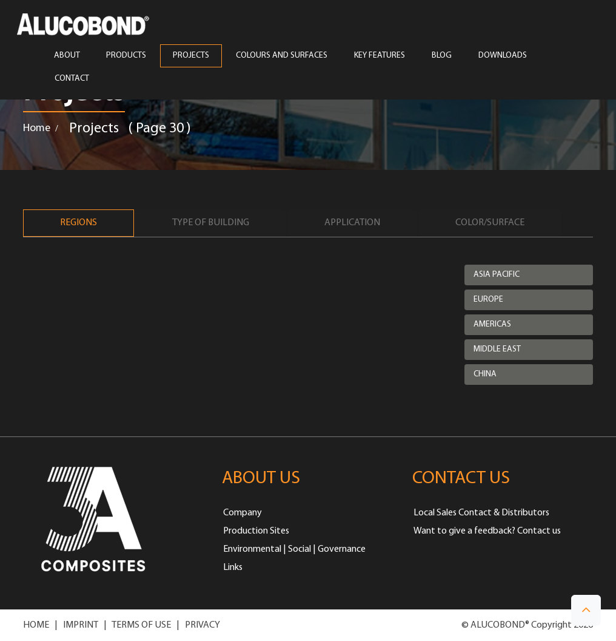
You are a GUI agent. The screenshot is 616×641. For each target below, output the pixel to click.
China (485, 374)
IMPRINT (80, 625)
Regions (78, 223)
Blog (442, 56)
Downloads (502, 56)
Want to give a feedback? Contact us (487, 531)
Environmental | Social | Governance (294, 549)
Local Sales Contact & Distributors (481, 513)
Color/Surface (489, 223)
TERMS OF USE (141, 625)
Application (352, 223)
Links (233, 567)
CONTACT (71, 79)
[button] (586, 610)
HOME (36, 625)
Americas (492, 324)
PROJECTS (191, 56)
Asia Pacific (497, 274)
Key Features (379, 56)
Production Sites (256, 531)
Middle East (497, 349)
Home (36, 128)
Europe (488, 299)
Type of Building (210, 223)
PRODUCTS (126, 56)
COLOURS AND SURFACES (282, 56)
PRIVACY (202, 625)
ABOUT (66, 56)
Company (242, 513)
